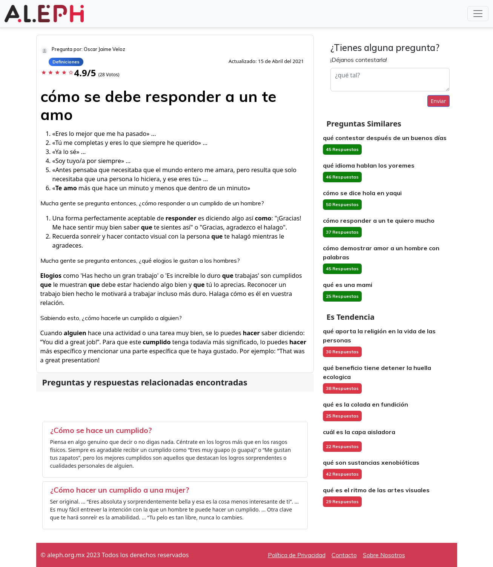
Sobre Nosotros (384, 555)
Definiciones (66, 62)
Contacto (344, 555)
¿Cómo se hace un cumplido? (101, 430)
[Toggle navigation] (477, 13)
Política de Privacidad (297, 555)
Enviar (438, 101)
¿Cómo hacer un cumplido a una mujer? (119, 490)
